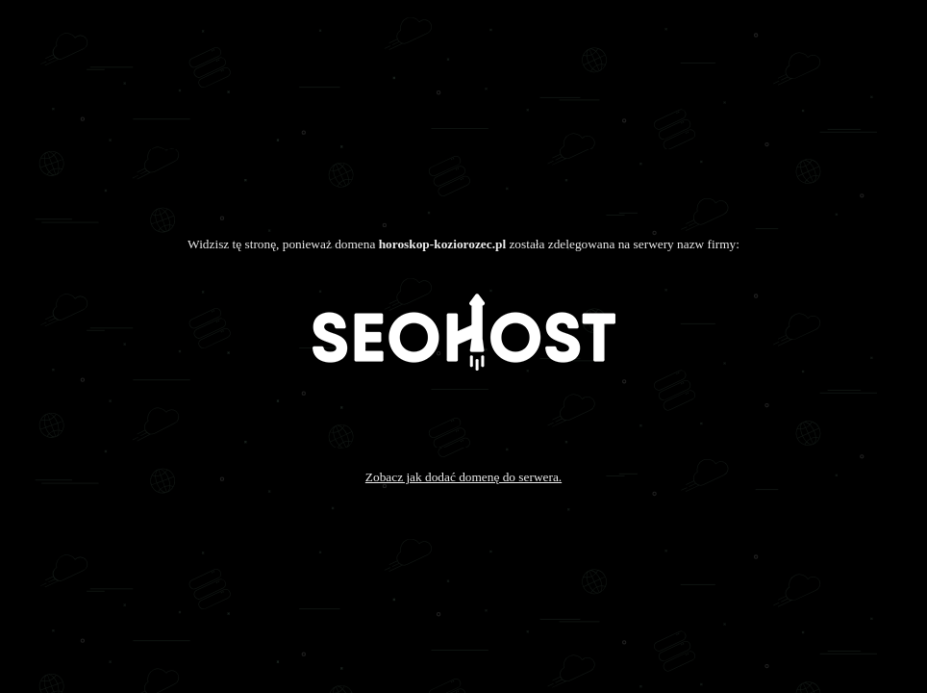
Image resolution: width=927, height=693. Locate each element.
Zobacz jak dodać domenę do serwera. (463, 477)
